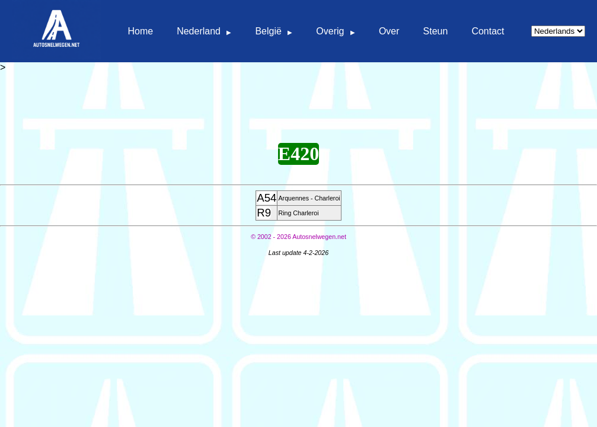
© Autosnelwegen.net (298, 236)
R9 (264, 212)
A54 (266, 198)
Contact (487, 31)
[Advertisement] (299, 99)
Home (140, 31)
